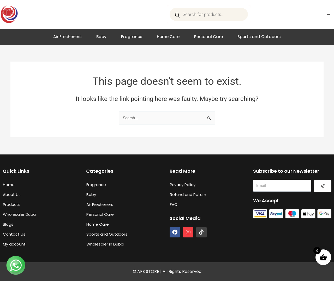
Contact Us (14, 234)
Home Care (168, 36)
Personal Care (208, 36)
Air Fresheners (67, 36)
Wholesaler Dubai (20, 214)
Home (9, 184)
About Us (12, 194)
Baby (101, 36)
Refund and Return (188, 194)
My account (14, 244)
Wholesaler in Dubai (105, 244)
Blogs (8, 224)
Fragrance (131, 36)
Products (11, 204)
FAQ (173, 204)
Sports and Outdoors (259, 36)
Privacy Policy (182, 184)
